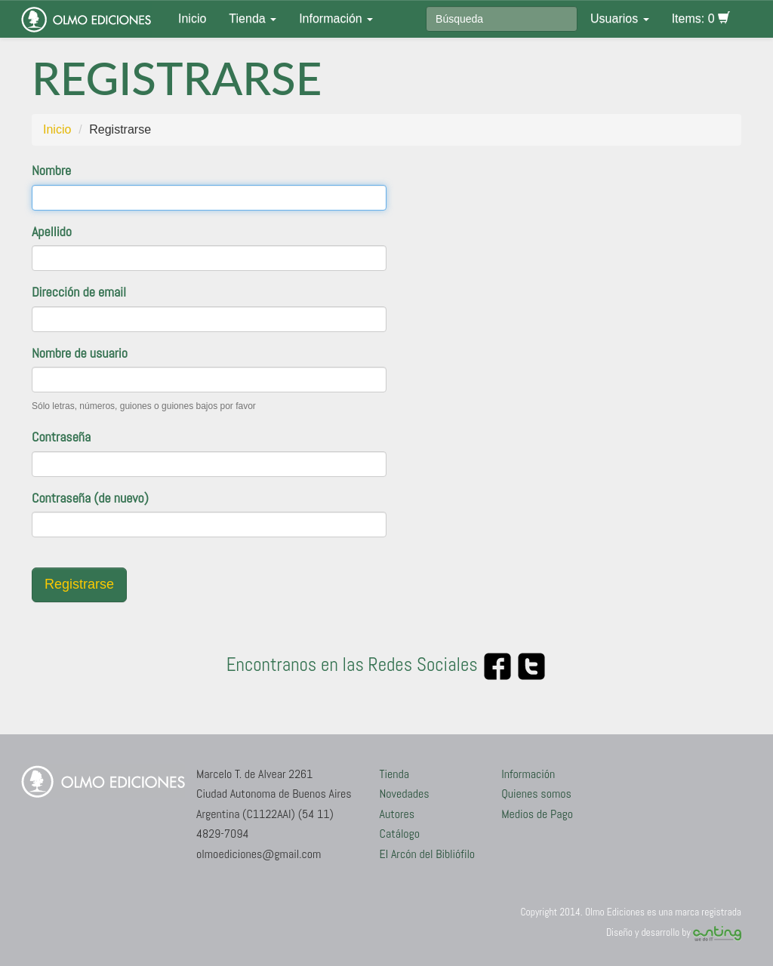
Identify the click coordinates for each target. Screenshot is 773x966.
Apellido (52, 231)
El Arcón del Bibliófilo (428, 854)
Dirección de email (79, 291)
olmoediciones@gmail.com (258, 854)
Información (336, 18)
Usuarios (619, 18)
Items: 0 (701, 18)
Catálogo (400, 833)
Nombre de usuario (80, 352)
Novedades (405, 793)
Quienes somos (536, 793)
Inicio (192, 18)
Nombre (51, 170)
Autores (397, 814)
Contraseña (61, 436)
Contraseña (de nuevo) (90, 497)
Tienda (252, 18)
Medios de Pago (537, 814)
